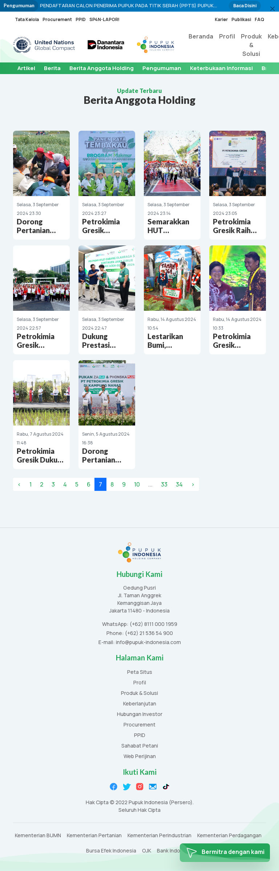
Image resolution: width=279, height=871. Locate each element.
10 (137, 484)
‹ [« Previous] (19, 484)
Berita (52, 68)
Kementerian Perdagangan (229, 836)
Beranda (201, 36)
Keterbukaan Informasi (221, 68)
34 (179, 484)
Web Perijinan (140, 756)
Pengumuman (161, 68)
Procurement (57, 19)
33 (164, 484)
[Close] (272, 8)
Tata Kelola (27, 19)
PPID (81, 19)
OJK (146, 851)
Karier (221, 19)
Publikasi (241, 19)
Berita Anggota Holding (101, 68)
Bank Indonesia (175, 851)
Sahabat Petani (139, 746)
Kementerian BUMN (38, 836)
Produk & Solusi (251, 45)
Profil (227, 36)
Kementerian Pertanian (94, 836)
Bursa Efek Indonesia (111, 851)
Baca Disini (244, 6)
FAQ (259, 19)
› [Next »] (193, 484)
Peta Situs (139, 672)
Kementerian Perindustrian (159, 836)
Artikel (26, 68)
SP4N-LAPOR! (104, 19)
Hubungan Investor (139, 714)
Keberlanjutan (139, 704)
